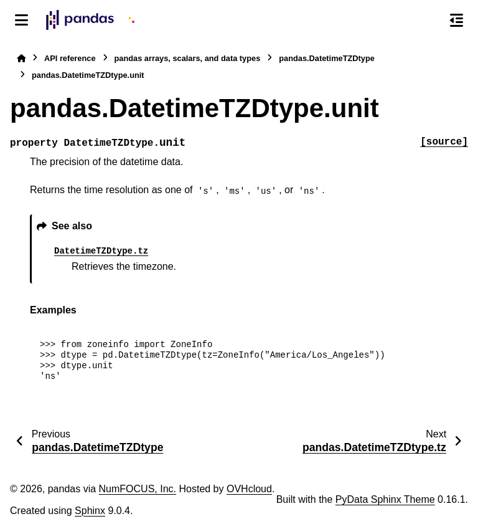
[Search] (430, 21)
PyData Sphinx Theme (385, 499)
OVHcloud (249, 489)
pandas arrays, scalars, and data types (188, 58)
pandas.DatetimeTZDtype (327, 58)
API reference (70, 58)
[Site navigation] (21, 20)
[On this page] (456, 20)
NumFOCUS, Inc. (137, 489)
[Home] (21, 58)
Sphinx (90, 510)
